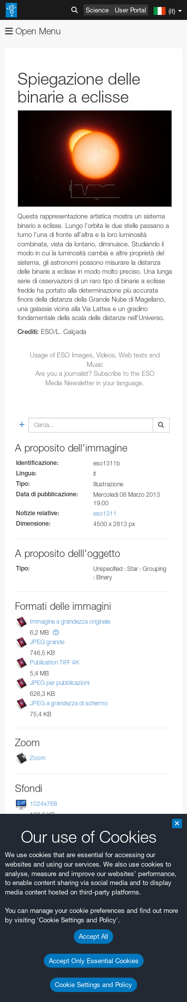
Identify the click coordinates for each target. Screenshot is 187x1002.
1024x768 (43, 803)
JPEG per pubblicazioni (59, 682)
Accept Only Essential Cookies (94, 961)
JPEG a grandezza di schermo (69, 703)
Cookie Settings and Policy (93, 985)
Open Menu (33, 31)
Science (97, 10)
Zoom (37, 758)
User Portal (130, 10)
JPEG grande (47, 642)
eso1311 (105, 513)
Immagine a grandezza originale (70, 621)
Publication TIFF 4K (54, 662)
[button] (56, 632)
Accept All (93, 936)
